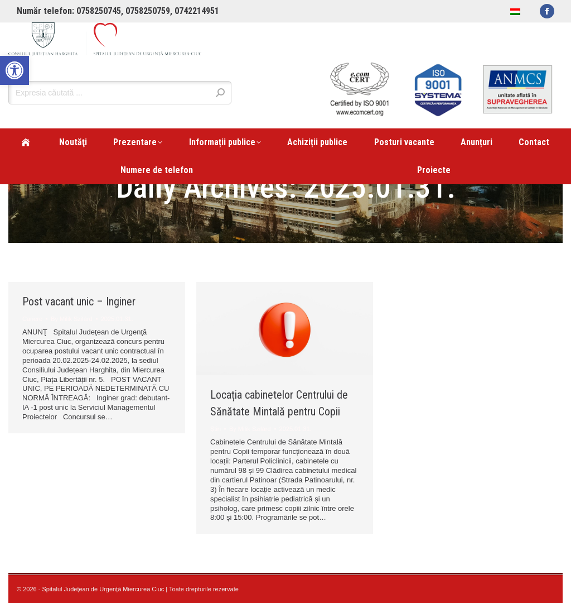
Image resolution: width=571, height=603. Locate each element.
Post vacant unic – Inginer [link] (79, 301)
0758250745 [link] (98, 11)
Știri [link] (215, 428)
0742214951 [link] (197, 11)
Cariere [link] (32, 318)
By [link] (72, 318)
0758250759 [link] (147, 11)
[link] (14, 70)
